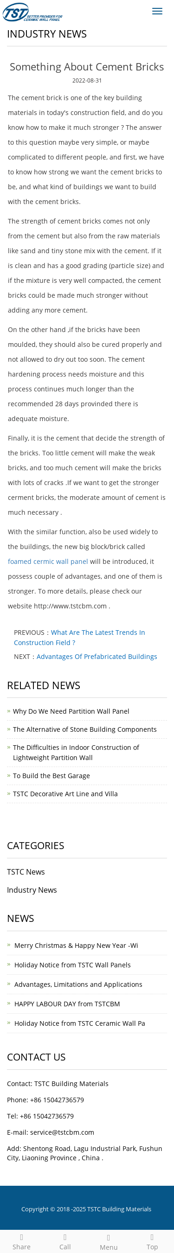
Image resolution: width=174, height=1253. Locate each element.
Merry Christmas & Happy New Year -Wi (76, 945)
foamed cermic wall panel (48, 561)
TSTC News (26, 872)
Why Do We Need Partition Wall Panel (71, 711)
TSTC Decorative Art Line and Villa (65, 793)
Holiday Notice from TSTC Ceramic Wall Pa (79, 1023)
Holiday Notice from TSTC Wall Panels (72, 964)
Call (65, 1240)
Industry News (32, 890)
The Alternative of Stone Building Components (85, 729)
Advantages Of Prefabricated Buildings (97, 656)
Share (22, 1240)
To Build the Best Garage (51, 775)
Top (152, 1240)
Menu (109, 1241)
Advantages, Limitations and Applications (78, 984)
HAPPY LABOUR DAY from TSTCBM (67, 1003)
